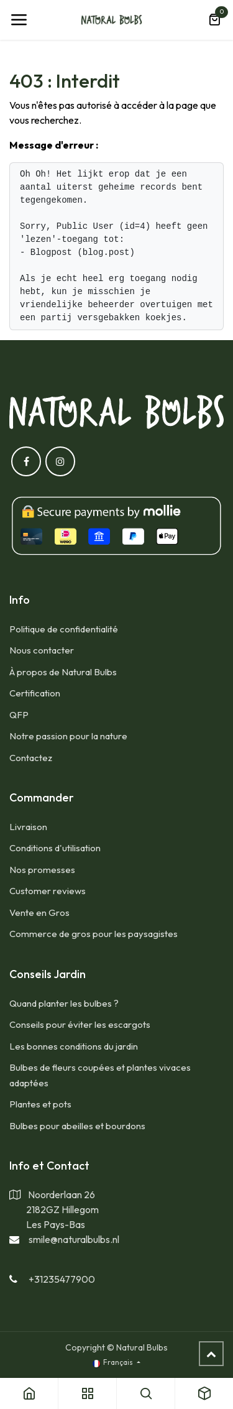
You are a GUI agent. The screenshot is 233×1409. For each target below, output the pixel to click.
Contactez (30, 758)
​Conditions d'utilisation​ (55, 848)
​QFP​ (19, 715)
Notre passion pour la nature (68, 736)
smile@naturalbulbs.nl (74, 1239)
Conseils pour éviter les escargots (79, 1024)
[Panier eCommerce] (214, 20)
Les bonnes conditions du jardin (73, 1046)
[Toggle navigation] (18, 20)
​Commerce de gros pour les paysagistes (93, 934)
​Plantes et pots (40, 1104)
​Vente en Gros (39, 912)
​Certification (34, 693)
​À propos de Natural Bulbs (63, 672)
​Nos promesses (42, 869)
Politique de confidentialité (63, 629)
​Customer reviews (47, 891)
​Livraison (28, 827)
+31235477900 (62, 1279)
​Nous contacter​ (41, 650)
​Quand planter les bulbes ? (64, 1003)
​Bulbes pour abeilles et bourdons (77, 1126)
